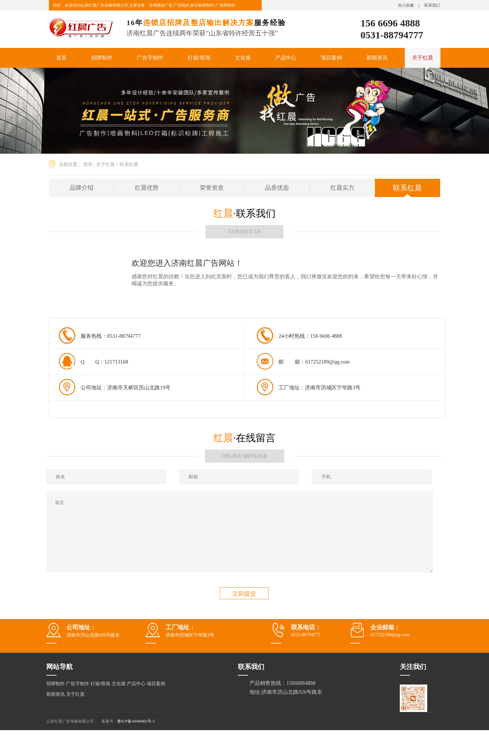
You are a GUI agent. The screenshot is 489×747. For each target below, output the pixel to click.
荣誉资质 (212, 187)
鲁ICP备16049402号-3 (136, 721)
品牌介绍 (82, 187)
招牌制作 (101, 57)
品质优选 (277, 187)
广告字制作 (150, 57)
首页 (61, 57)
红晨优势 (147, 187)
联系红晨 (129, 164)
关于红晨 (422, 57)
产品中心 (285, 57)
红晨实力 (342, 187)
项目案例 (331, 57)
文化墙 (243, 57)
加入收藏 (406, 5)
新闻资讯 (377, 57)
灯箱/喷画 (199, 57)
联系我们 (432, 5)
